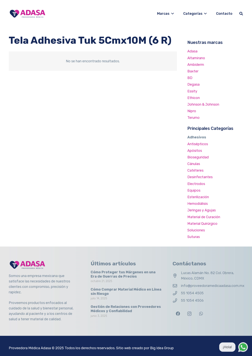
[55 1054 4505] (177, 293)
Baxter (192, 71)
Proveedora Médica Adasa (30, 348)
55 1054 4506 (192, 300)
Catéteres (195, 170)
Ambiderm (195, 65)
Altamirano (196, 58)
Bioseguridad (198, 157)
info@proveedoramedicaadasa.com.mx (212, 286)
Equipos (193, 190)
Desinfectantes (200, 177)
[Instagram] (189, 313)
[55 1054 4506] (177, 301)
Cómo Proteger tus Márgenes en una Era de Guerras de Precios (123, 274)
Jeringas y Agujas (201, 210)
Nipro (191, 111)
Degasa (193, 84)
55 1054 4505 (192, 293)
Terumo (193, 117)
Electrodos (196, 184)
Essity (192, 91)
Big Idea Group (162, 348)
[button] (171, 13)
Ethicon (193, 98)
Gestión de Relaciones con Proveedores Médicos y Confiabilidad (126, 309)
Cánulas (193, 164)
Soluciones (196, 230)
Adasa (192, 51)
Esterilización (198, 197)
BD (189, 78)
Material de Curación (203, 217)
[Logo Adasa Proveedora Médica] (27, 13)
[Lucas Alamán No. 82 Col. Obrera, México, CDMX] (177, 276)
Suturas (193, 237)
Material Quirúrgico (202, 223)
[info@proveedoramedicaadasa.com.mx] (177, 286)
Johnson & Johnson (203, 104)
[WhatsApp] (201, 313)
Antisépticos (197, 144)
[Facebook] (178, 313)
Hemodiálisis (197, 203)
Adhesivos (196, 137)
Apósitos (194, 150)
